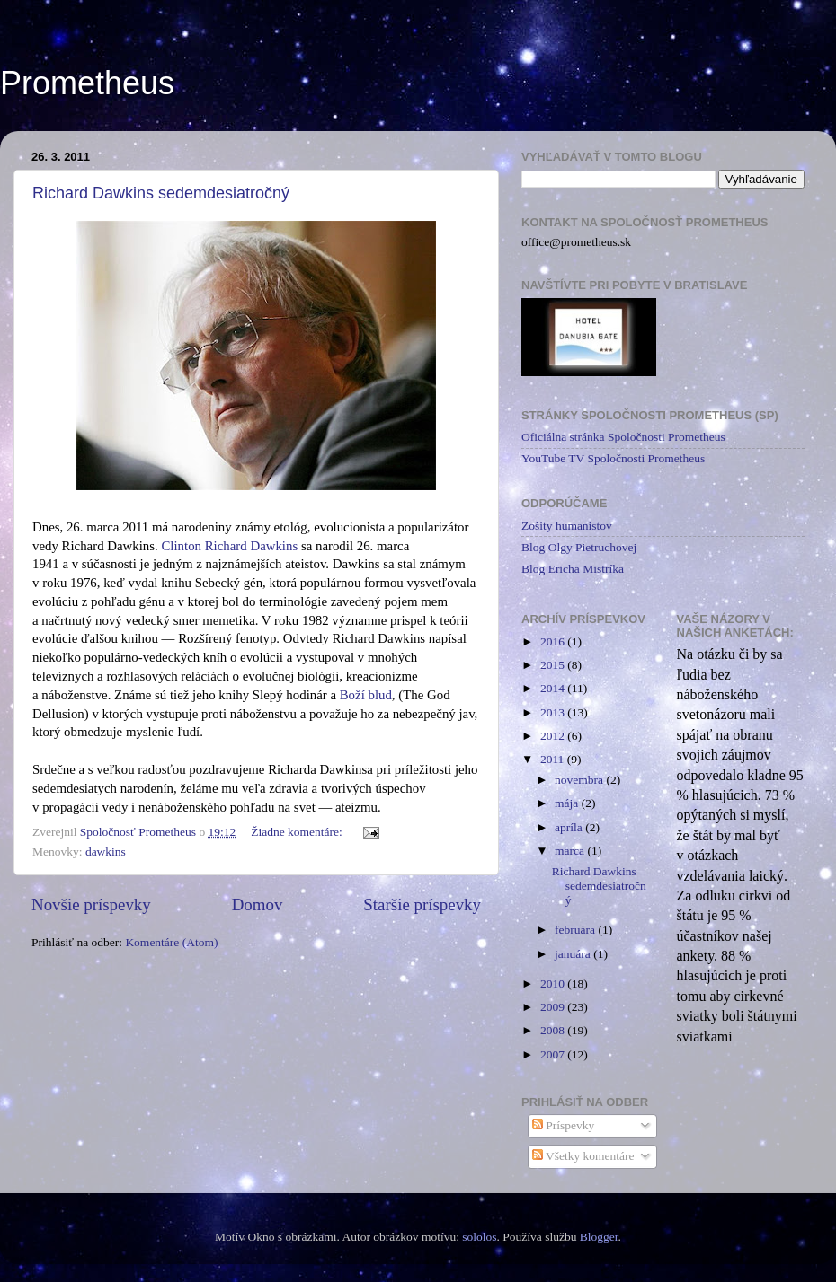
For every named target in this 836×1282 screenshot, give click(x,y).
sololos (479, 1236)
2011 (553, 759)
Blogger (599, 1236)
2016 (553, 641)
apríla (570, 827)
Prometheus (87, 83)
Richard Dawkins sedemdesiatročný (160, 193)
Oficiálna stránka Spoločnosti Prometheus (623, 436)
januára (574, 954)
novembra (580, 779)
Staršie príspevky (422, 904)
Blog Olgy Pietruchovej (578, 547)
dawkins (105, 851)
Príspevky (563, 1125)
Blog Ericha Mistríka (572, 568)
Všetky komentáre (583, 1156)
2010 (553, 983)
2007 (553, 1054)
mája (568, 803)
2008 (553, 1030)
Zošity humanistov (566, 525)
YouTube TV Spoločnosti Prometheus (613, 458)
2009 (553, 1007)
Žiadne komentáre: (298, 832)
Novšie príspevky (91, 904)
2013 (553, 712)
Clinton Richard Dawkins (229, 546)
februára (576, 929)
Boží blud (366, 695)
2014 (553, 688)
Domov (257, 904)
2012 (553, 735)
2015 (553, 665)
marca (571, 850)
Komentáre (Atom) (171, 942)
